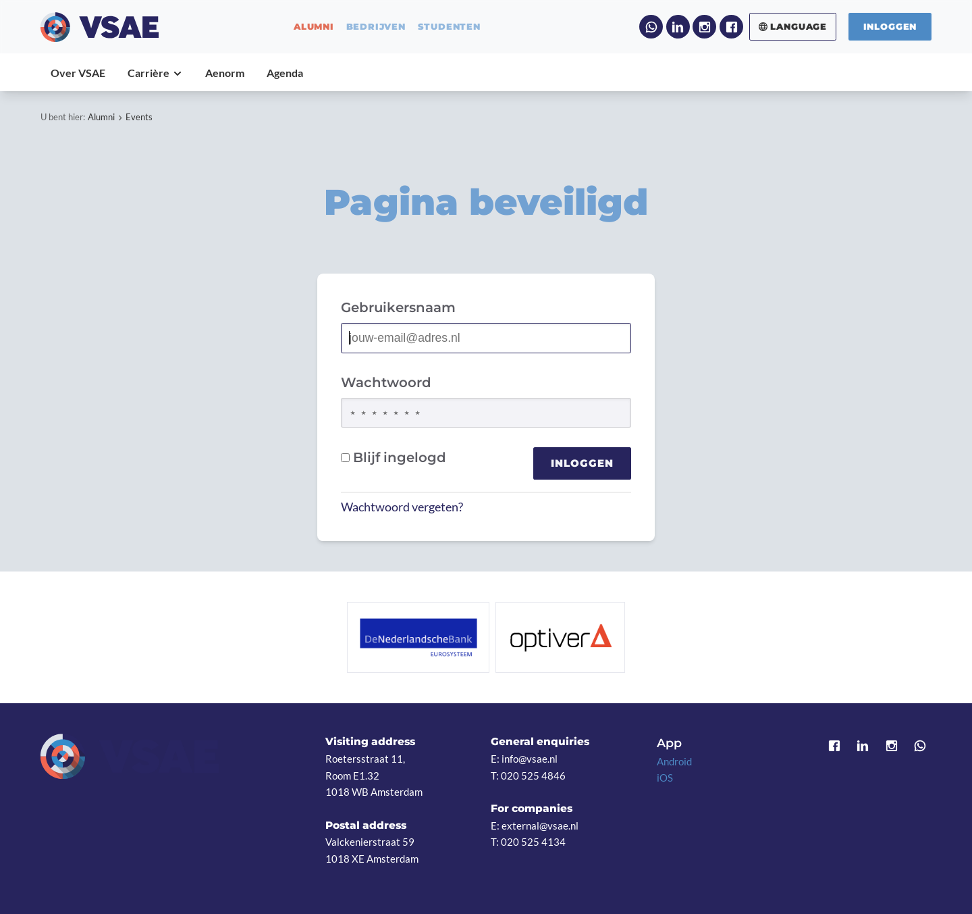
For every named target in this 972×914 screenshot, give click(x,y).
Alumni (101, 116)
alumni (314, 26)
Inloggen (890, 26)
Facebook (731, 27)
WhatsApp (651, 27)
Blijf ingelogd (393, 457)
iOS (665, 777)
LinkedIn (678, 27)
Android (674, 761)
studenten (449, 26)
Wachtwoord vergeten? (402, 507)
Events (139, 116)
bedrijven (376, 26)
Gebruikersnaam (398, 307)
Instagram (704, 27)
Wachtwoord (386, 382)
